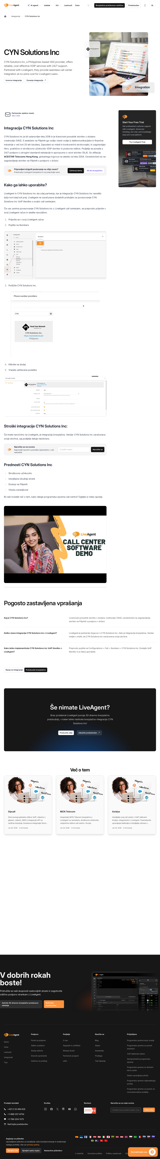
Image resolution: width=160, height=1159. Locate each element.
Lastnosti (7, 1052)
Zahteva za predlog (39, 1061)
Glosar (97, 1045)
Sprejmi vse (13, 1150)
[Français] (90, 1137)
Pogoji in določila (76, 1153)
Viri (58, 5)
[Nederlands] (121, 1137)
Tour (6, 1062)
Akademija (99, 1051)
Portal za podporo (38, 1040)
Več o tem (16, 116)
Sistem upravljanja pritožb (137, 1075)
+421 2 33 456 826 (16, 1109)
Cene (6, 1047)
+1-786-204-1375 (16, 1119)
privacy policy (33, 1145)
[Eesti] (81, 1137)
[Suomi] (85, 1137)
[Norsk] (126, 1137)
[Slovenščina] (153, 1137)
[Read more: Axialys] (132, 804)
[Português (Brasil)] (135, 1137)
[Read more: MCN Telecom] (80, 804)
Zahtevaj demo (75, 170)
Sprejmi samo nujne (31, 1150)
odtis (65, 1061)
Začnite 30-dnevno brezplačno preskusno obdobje (20, 1004)
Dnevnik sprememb (39, 1056)
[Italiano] (103, 1137)
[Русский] (144, 1137)
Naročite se (98, 449)
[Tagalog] (97, 1141)
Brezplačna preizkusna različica (109, 5)
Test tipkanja (100, 1061)
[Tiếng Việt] (101, 1141)
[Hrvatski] (94, 1137)
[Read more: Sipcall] (28, 804)
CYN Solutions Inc (32, 16)
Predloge (98, 1056)
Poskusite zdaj (66, 733)
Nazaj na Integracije (14, 670)
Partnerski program (71, 1056)
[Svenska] (92, 1141)
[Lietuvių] (112, 1137)
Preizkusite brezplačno (36, 670)
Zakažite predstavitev (89, 733)
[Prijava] (145, 5)
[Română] (139, 1137)
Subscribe (149, 1110)
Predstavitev (133, 5)
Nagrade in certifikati (71, 1045)
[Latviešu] (117, 1137)
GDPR (127, 1153)
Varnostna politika (94, 1153)
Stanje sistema (37, 1051)
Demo (6, 1042)
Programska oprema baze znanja (140, 1040)
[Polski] (130, 1137)
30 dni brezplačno (94, 170)
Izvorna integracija (14, 80)
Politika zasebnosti (113, 1153)
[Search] (90, 5)
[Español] (76, 1137)
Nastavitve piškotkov (53, 1150)
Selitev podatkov (38, 1045)
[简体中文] (106, 1141)
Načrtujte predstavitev (51, 1004)
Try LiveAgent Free (137, 142)
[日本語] (108, 1137)
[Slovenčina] (148, 1137)
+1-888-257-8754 (16, 1114)
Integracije (15, 16)
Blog (97, 1040)
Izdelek (48, 5)
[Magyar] (99, 1137)
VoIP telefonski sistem (136, 1054)
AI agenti (34, 5)
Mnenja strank (69, 1051)
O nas (65, 1040)
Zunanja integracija (36, 80)
